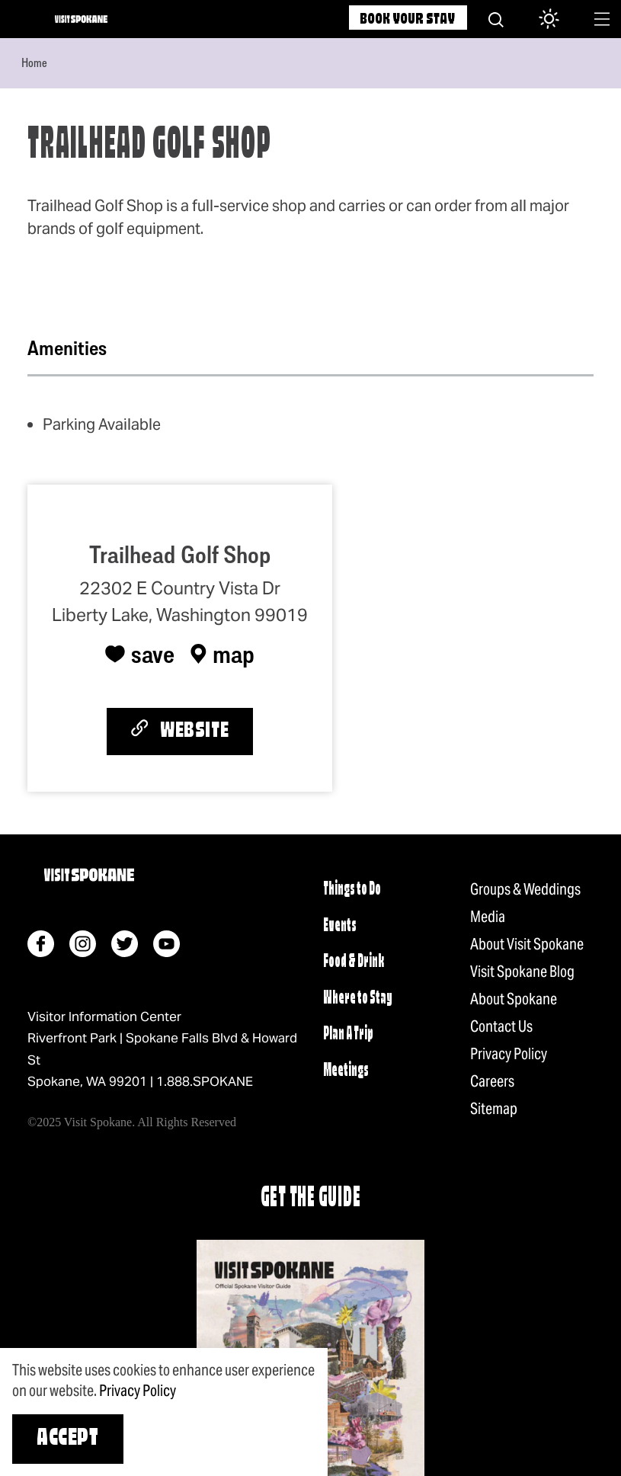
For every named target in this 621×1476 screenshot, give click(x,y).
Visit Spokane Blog (522, 971)
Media (487, 917)
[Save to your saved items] (139, 654)
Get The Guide (311, 1199)
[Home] (81, 19)
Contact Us (501, 1026)
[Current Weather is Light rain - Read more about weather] (543, 19)
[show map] (222, 654)
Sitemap (493, 1109)
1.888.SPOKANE (204, 1081)
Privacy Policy (508, 1054)
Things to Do (352, 889)
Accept (68, 1439)
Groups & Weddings (525, 889)
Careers (492, 1081)
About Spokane (513, 999)
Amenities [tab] (67, 348)
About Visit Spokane (527, 944)
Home (34, 62)
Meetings (346, 1071)
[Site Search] (496, 19)
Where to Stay (357, 998)
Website (180, 730)
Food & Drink (353, 962)
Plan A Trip (348, 1034)
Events (340, 926)
